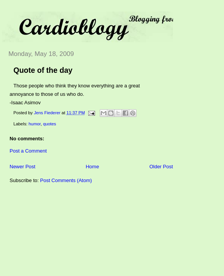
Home (92, 166)
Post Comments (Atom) (66, 180)
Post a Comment (28, 151)
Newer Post (22, 166)
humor (35, 124)
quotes (49, 124)
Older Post (161, 166)
